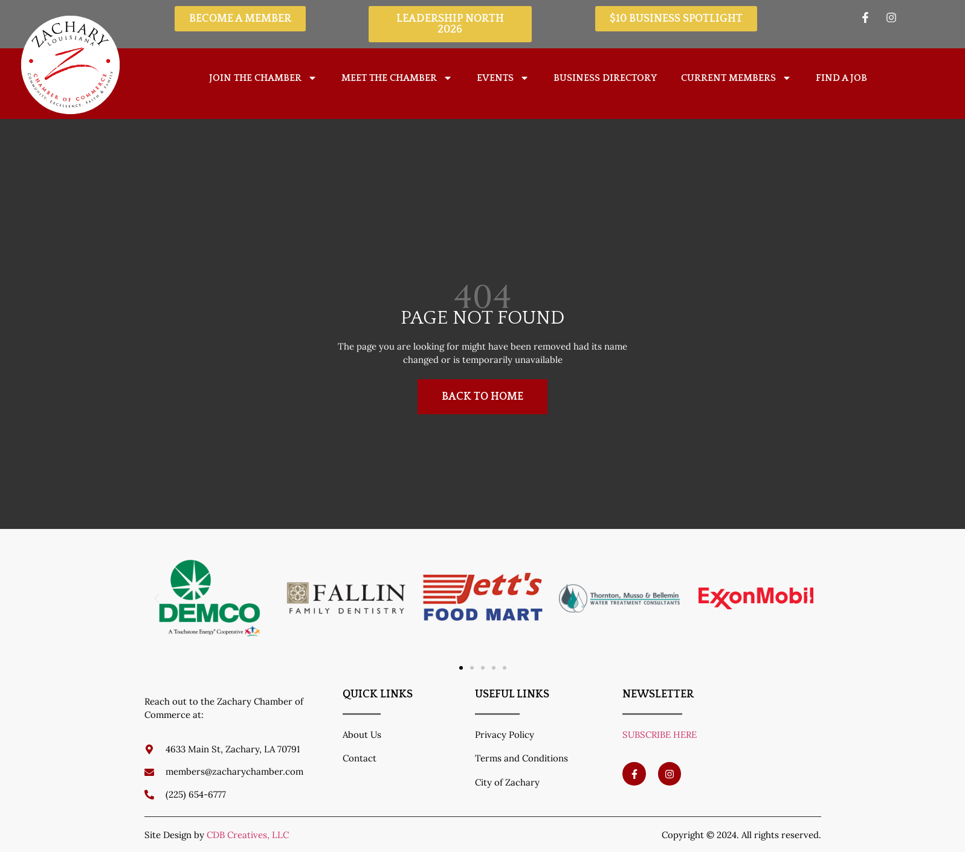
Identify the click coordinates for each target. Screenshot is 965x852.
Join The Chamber (263, 78)
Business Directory (605, 77)
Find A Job (841, 77)
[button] (156, 598)
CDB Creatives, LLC (248, 835)
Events (503, 78)
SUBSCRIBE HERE (659, 734)
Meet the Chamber (397, 78)
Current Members (736, 78)
